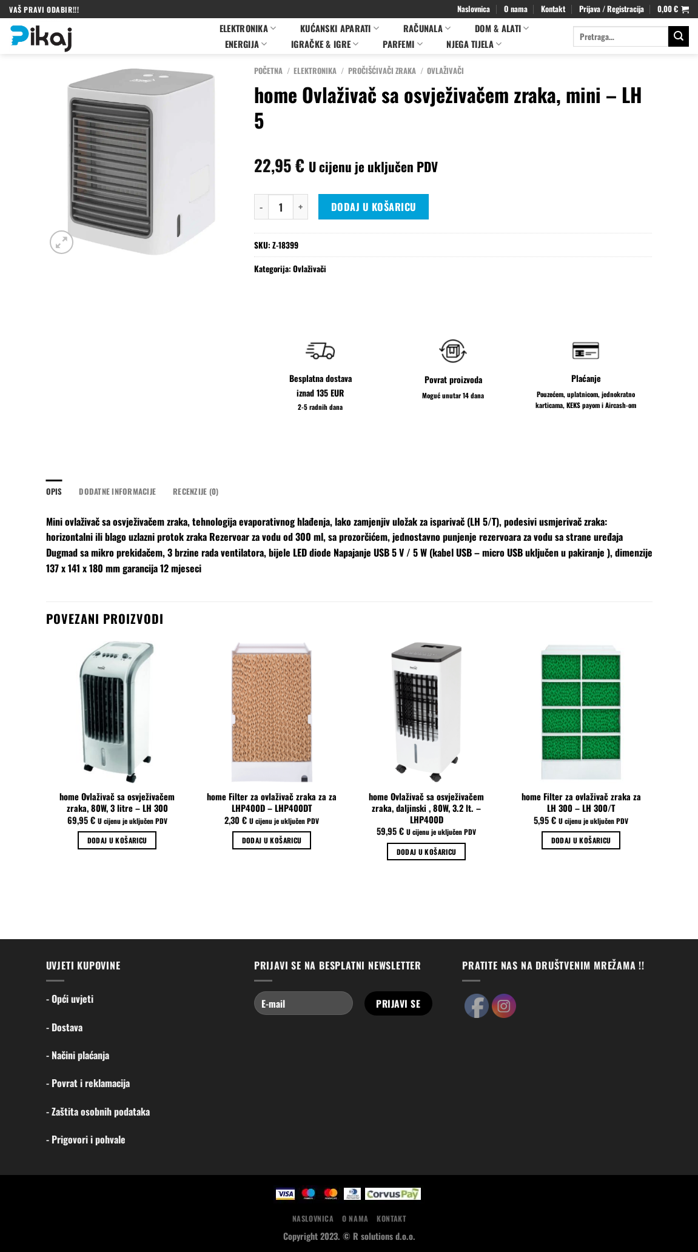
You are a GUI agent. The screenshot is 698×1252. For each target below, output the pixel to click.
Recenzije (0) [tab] (195, 491)
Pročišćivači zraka (382, 70)
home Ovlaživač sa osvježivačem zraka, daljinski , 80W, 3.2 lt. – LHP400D (426, 808)
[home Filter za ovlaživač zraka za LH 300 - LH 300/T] (580, 712)
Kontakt (553, 9)
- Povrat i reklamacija (88, 1083)
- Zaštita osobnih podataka (98, 1111)
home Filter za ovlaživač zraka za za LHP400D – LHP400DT (272, 802)
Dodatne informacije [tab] (117, 491)
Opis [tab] (54, 491)
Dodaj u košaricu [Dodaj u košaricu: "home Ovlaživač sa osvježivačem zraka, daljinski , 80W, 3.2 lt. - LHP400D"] (427, 851)
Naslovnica (473, 9)
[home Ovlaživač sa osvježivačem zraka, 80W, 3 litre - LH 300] (116, 712)
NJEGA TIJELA (474, 44)
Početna (268, 70)
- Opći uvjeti (69, 998)
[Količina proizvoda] (281, 206)
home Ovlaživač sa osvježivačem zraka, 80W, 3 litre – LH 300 (117, 802)
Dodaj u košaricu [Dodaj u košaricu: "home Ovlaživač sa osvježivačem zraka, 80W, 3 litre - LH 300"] (117, 840)
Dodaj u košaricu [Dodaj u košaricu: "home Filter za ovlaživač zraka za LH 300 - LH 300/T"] (581, 840)
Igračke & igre (325, 44)
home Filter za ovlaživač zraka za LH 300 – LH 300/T (581, 802)
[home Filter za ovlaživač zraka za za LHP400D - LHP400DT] (271, 712)
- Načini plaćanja (77, 1055)
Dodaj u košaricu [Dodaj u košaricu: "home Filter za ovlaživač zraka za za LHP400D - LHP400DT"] (272, 840)
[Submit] (678, 36)
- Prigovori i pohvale (86, 1139)
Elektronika (248, 28)
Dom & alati (502, 28)
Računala (427, 28)
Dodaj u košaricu (374, 206)
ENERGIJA (246, 44)
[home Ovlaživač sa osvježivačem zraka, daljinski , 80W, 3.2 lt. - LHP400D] (426, 712)
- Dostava (64, 1027)
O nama (516, 9)
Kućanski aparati (339, 28)
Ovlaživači (445, 70)
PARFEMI (403, 44)
